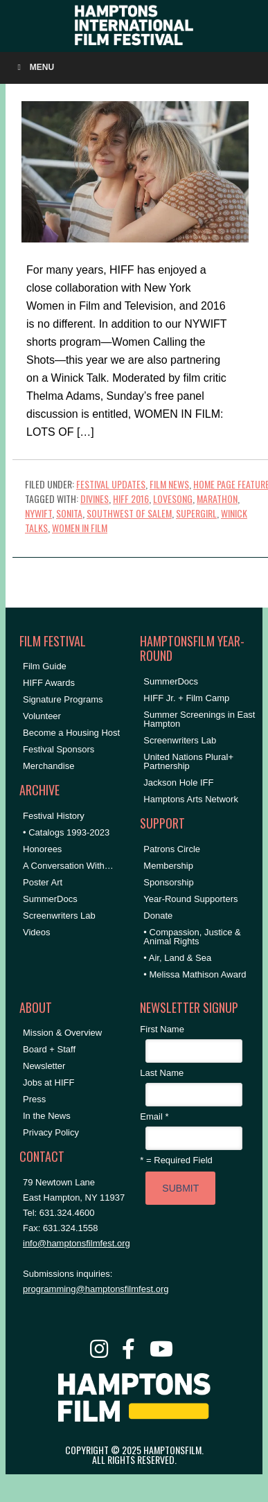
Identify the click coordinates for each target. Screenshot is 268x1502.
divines (94, 498)
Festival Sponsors (58, 749)
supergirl (196, 513)
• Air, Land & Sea (177, 958)
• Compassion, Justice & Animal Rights (191, 936)
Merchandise (48, 766)
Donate (157, 915)
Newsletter (44, 1066)
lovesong (173, 498)
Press (34, 1099)
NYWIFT (38, 513)
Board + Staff (49, 1049)
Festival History (53, 816)
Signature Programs (63, 699)
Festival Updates (110, 484)
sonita (69, 513)
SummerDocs (50, 899)
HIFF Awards (49, 683)
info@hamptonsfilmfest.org (76, 1243)
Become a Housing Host (71, 732)
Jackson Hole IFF (178, 782)
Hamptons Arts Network (190, 799)
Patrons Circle (171, 849)
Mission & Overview (62, 1032)
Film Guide (44, 666)
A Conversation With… (68, 865)
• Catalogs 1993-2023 (66, 832)
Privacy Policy (51, 1132)
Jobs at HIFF (48, 1082)
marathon (217, 498)
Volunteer (42, 716)
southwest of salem (129, 513)
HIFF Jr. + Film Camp (186, 698)
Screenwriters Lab (59, 915)
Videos (37, 932)
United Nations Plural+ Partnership (188, 761)
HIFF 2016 (131, 498)
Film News (169, 484)
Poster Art (42, 882)
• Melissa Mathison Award (194, 974)
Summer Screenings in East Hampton (199, 719)
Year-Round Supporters (190, 899)
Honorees (42, 849)
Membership (168, 865)
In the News (47, 1116)
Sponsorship (168, 882)
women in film (79, 527)
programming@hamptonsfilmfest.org (95, 1289)
